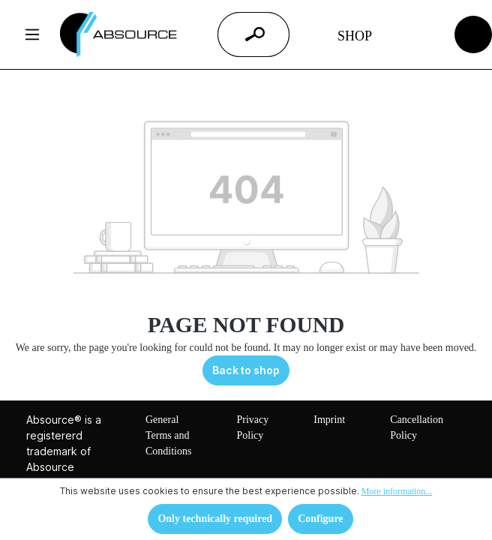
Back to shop (246, 370)
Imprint (329, 419)
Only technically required (215, 518)
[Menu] (32, 34)
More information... (397, 491)
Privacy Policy (252, 427)
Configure (320, 518)
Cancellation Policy (416, 427)
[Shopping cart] (473, 33)
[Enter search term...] (234, 35)
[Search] (255, 35)
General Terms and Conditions (168, 435)
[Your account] (417, 34)
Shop (355, 36)
